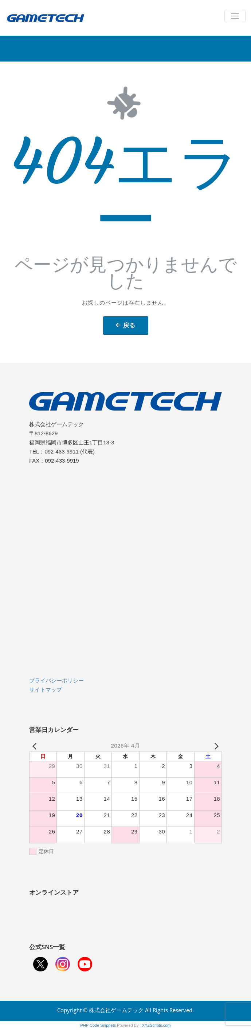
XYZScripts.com (156, 1025)
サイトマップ (45, 689)
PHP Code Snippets (98, 1025)
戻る (129, 325)
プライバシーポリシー (56, 680)
